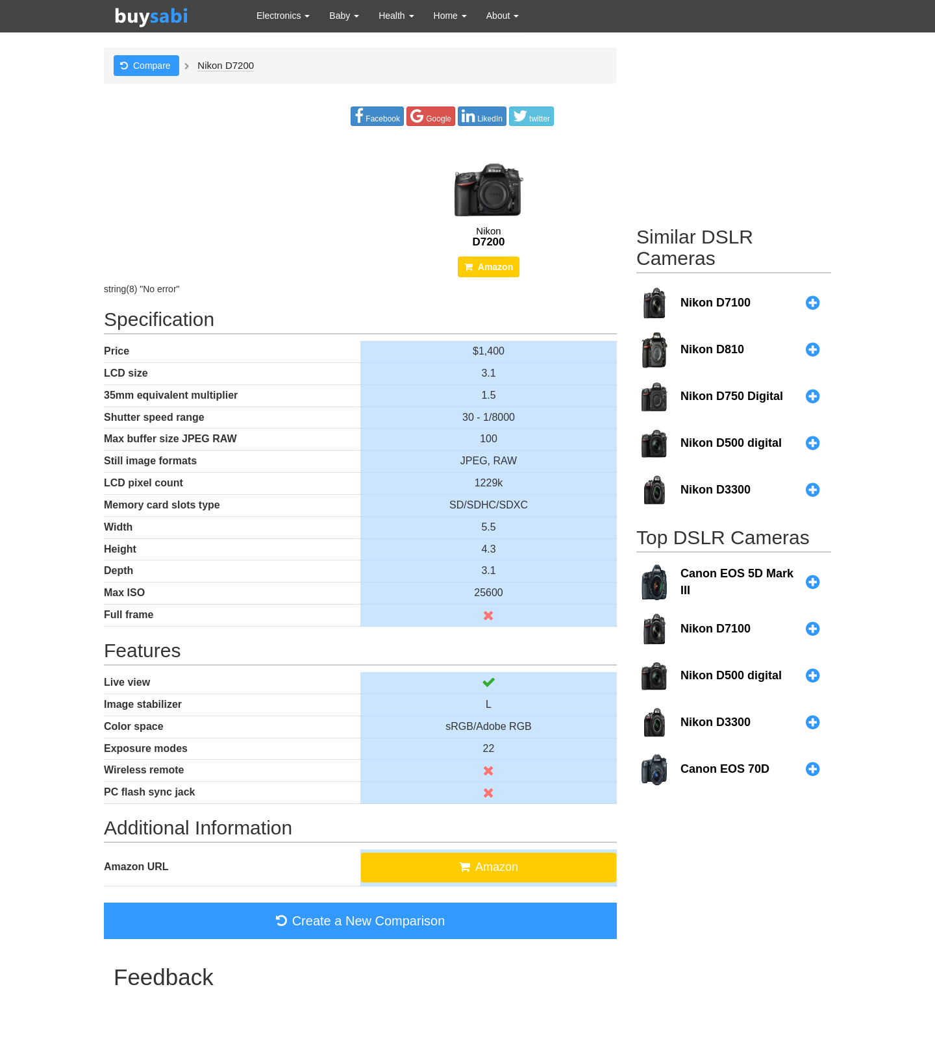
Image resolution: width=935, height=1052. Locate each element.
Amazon (488, 267)
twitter (531, 115)
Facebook (377, 115)
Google (430, 115)
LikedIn (482, 115)
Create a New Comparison (360, 921)
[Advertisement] (733, 128)
